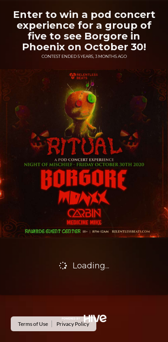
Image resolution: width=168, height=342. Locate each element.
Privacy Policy (72, 323)
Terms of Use (33, 323)
